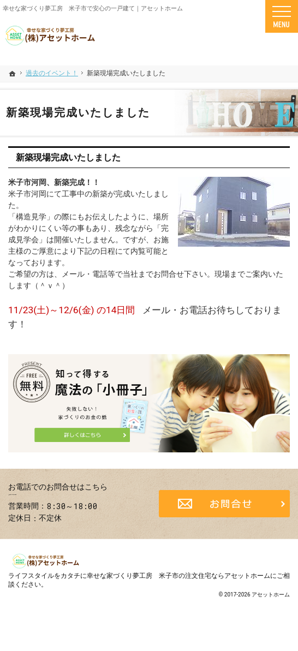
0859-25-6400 (74, 502)
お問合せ (224, 511)
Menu (281, 16)
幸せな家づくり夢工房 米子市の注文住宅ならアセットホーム (178, 591)
